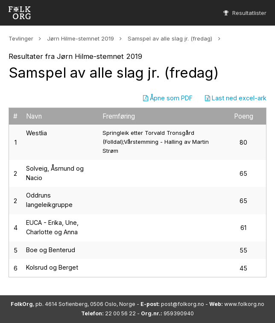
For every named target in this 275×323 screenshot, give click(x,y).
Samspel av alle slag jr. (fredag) (170, 38)
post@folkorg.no (182, 304)
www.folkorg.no (244, 304)
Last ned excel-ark (235, 98)
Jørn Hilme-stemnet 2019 (80, 38)
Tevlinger (21, 38)
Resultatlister (244, 12)
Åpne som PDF (168, 98)
